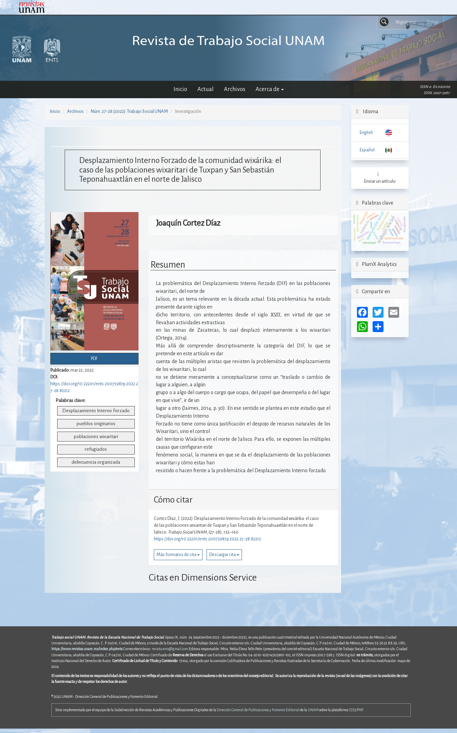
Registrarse (406, 22)
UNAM (313, 710)
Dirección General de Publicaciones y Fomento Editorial (258, 710)
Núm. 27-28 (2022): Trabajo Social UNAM (129, 111)
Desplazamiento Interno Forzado (96, 410)
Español (367, 150)
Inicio (180, 89)
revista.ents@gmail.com (170, 649)
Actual (205, 89)
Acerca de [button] (270, 89)
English (366, 132)
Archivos (234, 89)
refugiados (96, 449)
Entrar (432, 22)
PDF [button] (94, 358)
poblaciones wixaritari (96, 436)
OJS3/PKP (356, 710)
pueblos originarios (96, 423)
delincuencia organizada (95, 462)
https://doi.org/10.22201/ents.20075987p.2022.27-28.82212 (207, 539)
